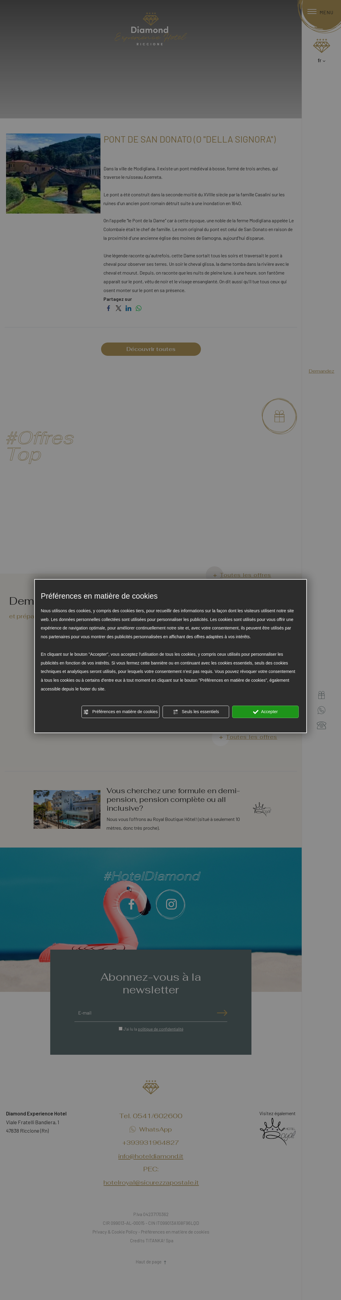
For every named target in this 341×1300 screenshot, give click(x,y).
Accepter (265, 712)
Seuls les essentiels (196, 712)
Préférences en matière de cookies (120, 712)
